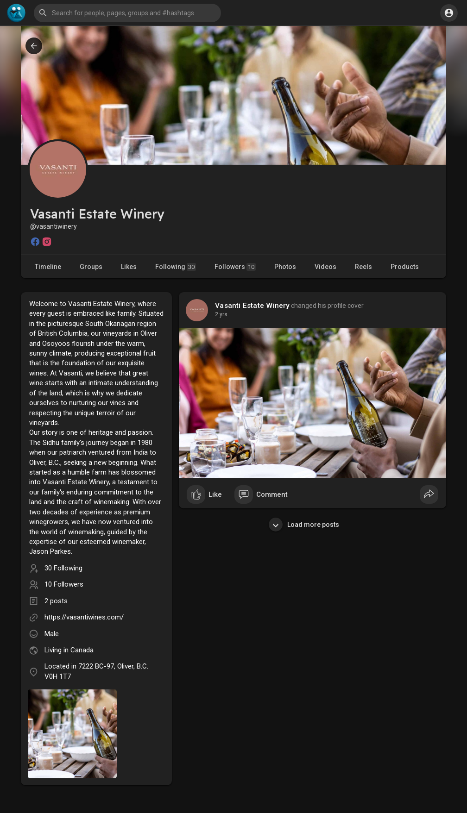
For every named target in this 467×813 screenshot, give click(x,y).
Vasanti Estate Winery (252, 305)
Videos (325, 266)
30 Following (63, 568)
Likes (129, 266)
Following (175, 267)
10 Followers (63, 584)
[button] (127, 13)
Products (405, 266)
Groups (91, 266)
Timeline (48, 266)
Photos (285, 266)
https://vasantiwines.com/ (84, 617)
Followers (235, 267)
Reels (363, 266)
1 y (218, 314)
